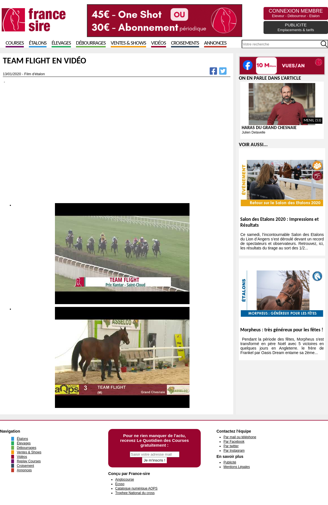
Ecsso (119, 484)
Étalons (38, 43)
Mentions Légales (236, 467)
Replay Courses (29, 461)
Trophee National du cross (134, 493)
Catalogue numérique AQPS (136, 488)
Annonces (215, 43)
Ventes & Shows (128, 43)
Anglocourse (124, 479)
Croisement (25, 466)
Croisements (185, 43)
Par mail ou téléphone (239, 437)
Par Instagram (233, 451)
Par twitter (231, 446)
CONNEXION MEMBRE (296, 13)
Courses (15, 43)
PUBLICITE (296, 27)
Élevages (61, 43)
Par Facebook (233, 442)
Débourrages (91, 43)
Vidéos (158, 43)
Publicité (229, 462)
